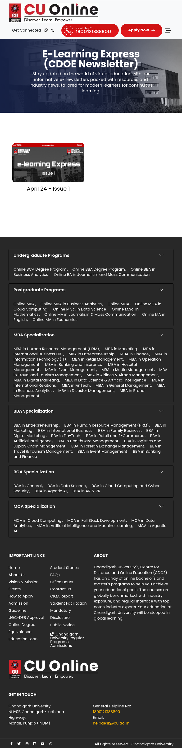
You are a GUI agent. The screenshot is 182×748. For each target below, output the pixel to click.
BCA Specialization (34, 472)
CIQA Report (61, 596)
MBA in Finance (134, 354)
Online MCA (118, 304)
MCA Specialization (34, 506)
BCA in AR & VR (86, 491)
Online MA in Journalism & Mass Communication (90, 314)
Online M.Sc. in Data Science (79, 309)
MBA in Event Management (70, 369)
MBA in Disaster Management (86, 390)
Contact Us (60, 589)
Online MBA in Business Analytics (71, 304)
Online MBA (24, 304)
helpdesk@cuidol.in (111, 723)
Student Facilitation (68, 603)
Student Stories (64, 567)
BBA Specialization (34, 411)
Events (15, 589)
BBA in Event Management (102, 451)
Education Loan (23, 639)
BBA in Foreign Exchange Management (107, 446)
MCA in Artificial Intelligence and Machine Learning (84, 525)
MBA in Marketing (121, 349)
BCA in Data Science (66, 486)
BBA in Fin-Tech (65, 435)
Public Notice (62, 625)
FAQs (55, 575)
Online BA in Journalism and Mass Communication (102, 274)
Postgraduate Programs (40, 290)
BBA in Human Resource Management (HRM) (106, 425)
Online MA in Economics (54, 319)
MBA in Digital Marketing (36, 380)
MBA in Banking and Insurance (73, 364)
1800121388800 (106, 712)
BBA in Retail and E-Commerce (115, 435)
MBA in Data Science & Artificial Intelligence (105, 380)
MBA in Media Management (127, 369)
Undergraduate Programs (41, 255)
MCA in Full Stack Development (96, 520)
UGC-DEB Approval (26, 617)
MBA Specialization (34, 335)
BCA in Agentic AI (50, 491)
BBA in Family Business (119, 430)
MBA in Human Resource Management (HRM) (56, 349)
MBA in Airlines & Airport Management (122, 375)
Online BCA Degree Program (40, 269)
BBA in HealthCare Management (87, 441)
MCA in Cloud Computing (37, 520)
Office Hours (61, 582)
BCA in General (28, 486)
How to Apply (21, 596)
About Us (17, 575)
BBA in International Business (65, 430)
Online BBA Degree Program (98, 269)
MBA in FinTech (76, 385)
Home (14, 567)
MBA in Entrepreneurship (91, 354)
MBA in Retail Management (97, 359)
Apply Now (138, 30)
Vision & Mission (24, 582)
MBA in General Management (123, 385)
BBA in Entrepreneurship (36, 425)
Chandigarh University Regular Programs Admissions (67, 639)
